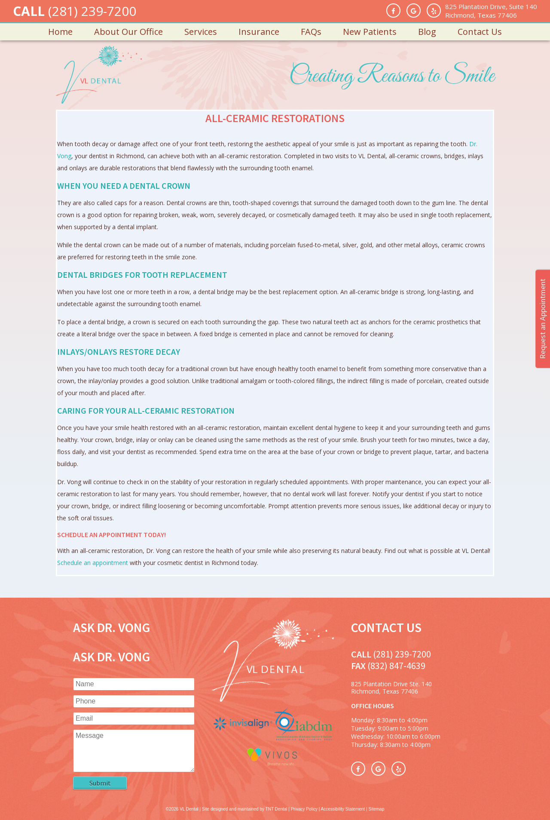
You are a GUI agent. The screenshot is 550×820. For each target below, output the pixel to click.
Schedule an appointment (92, 563)
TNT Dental (276, 809)
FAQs (311, 31)
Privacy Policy (304, 809)
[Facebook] (393, 10)
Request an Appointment (542, 319)
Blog (427, 31)
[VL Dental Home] (272, 699)
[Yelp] (434, 10)
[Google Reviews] (413, 10)
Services (200, 31)
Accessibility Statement (343, 809)
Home (60, 31)
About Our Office (128, 31)
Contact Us (480, 31)
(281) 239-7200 (92, 11)
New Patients (370, 31)
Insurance (258, 31)
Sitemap (377, 809)
